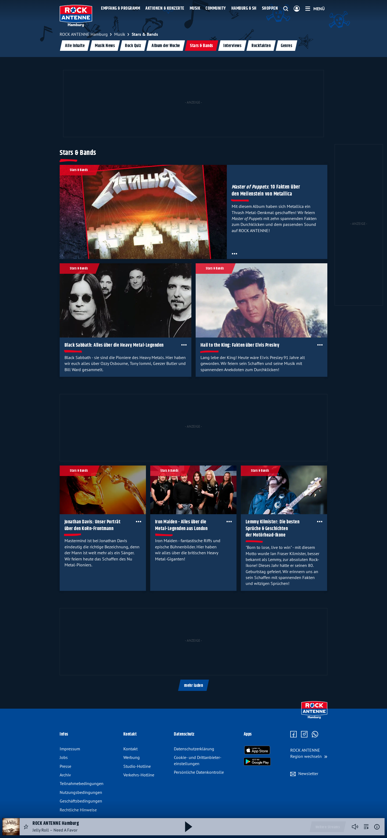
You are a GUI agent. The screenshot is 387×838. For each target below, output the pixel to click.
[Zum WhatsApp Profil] (315, 734)
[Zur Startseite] (314, 717)
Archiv (65, 774)
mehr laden (193, 685)
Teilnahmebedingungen (81, 783)
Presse (65, 766)
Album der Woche (166, 45)
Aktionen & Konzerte (164, 8)
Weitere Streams (328, 827)
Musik (195, 8)
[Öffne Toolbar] (234, 254)
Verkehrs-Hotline (138, 774)
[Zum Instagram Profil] (304, 734)
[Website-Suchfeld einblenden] (286, 9)
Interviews (232, 45)
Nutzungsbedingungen (81, 792)
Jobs (64, 757)
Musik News (105, 45)
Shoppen (270, 8)
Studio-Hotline (137, 766)
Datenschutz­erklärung (194, 748)
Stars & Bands (201, 45)
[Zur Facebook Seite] (293, 734)
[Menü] (315, 8)
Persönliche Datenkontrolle (199, 772)
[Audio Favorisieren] (26, 827)
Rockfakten (261, 45)
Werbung (131, 757)
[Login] (297, 9)
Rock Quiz (133, 45)
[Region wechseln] (308, 753)
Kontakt (130, 748)
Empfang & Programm (120, 8)
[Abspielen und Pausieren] (189, 826)
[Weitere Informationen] (376, 827)
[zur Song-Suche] (366, 826)
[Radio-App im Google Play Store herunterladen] (257, 762)
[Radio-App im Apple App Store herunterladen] (257, 750)
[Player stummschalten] (355, 826)
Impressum (70, 748)
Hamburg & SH (244, 8)
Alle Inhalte (75, 45)
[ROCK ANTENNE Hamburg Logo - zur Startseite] (76, 16)
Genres (286, 45)
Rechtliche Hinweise (78, 809)
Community (216, 8)
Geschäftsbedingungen (81, 801)
